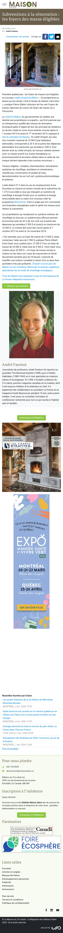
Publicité (6, 882)
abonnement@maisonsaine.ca (20, 771)
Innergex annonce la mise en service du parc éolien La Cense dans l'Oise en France (30, 728)
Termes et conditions (12, 899)
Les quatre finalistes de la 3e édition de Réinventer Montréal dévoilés (28, 701)
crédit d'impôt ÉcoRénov (26, 97)
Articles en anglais (11, 872)
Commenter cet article (17, 36)
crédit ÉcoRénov (13, 116)
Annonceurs (8, 889)
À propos (6, 868)
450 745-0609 (12, 767)
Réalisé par (45, 928)
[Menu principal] (4, 4)
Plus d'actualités (10, 749)
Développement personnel (15, 879)
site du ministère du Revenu (16, 137)
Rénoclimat (20, 202)
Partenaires (8, 886)
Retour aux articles (16, 286)
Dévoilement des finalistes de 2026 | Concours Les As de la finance (31, 740)
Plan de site (8, 896)
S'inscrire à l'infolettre (31, 417)
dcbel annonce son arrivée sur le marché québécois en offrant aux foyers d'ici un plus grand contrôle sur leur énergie (30, 714)
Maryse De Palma (11, 875)
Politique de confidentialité (15, 903)
